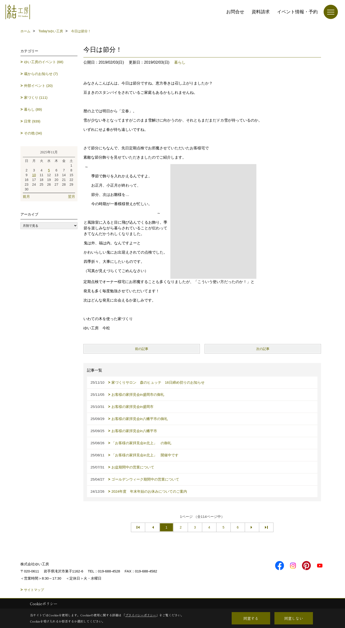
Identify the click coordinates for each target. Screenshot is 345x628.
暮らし (180, 62)
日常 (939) (32, 121)
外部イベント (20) (38, 86)
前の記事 (141, 349)
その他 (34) (33, 133)
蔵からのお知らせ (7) (41, 74)
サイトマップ (34, 590)
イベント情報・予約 (297, 11)
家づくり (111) (36, 97)
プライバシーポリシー (140, 615)
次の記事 (262, 349)
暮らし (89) (33, 109)
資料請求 (261, 11)
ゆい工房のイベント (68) (43, 62)
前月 (26, 196)
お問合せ (235, 11)
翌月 (71, 196)
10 (34, 175)
